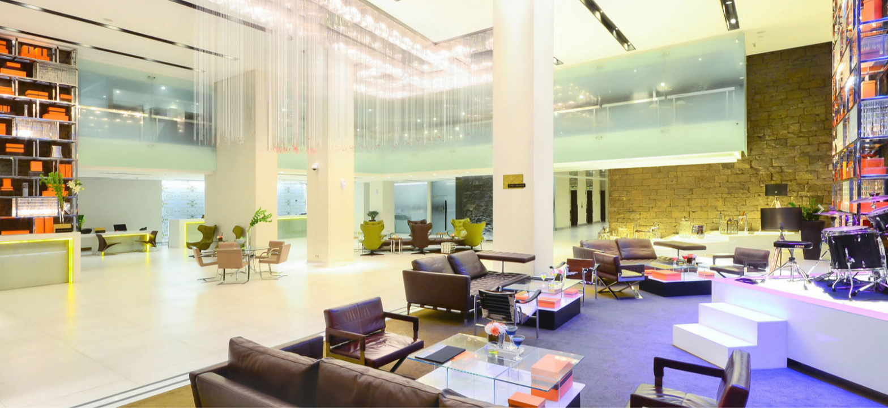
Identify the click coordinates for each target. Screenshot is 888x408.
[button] (66, 204)
